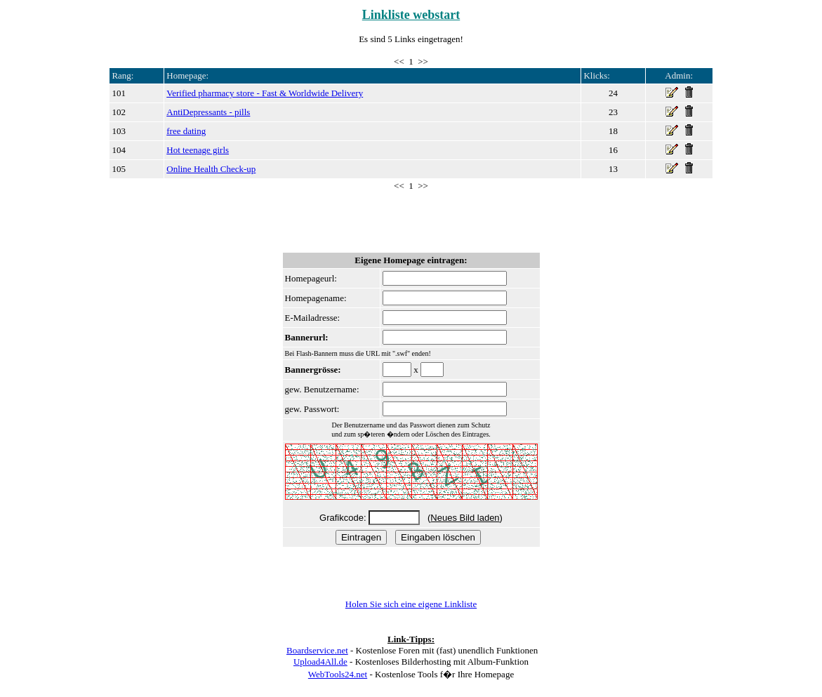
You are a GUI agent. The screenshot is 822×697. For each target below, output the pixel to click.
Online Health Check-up (211, 169)
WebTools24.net (337, 674)
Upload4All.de (320, 661)
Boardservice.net (317, 650)
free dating (186, 131)
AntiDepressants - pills (208, 112)
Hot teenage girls (197, 150)
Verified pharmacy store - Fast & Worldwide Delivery (264, 93)
